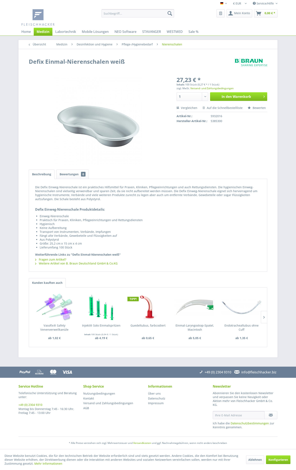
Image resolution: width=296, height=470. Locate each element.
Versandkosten (142, 443)
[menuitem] (138, 13)
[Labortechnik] (65, 32)
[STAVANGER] (151, 32)
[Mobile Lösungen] (95, 32)
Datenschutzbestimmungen (250, 423)
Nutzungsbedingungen (99, 393)
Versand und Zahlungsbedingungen (108, 403)
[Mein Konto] (239, 13)
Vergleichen (187, 108)
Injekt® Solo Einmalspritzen (101, 325)
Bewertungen (73, 174)
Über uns (154, 393)
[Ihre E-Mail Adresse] (239, 415)
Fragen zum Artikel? (50, 259)
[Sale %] (193, 32)
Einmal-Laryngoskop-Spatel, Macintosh (195, 327)
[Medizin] (43, 32)
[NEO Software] (125, 32)
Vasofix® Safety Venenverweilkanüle (54, 327)
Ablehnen (255, 460)
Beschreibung (41, 174)
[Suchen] (169, 13)
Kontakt (88, 398)
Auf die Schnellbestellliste (222, 108)
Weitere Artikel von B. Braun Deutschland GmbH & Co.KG (76, 263)
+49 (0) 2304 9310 (30, 405)
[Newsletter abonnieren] (270, 415)
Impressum (156, 403)
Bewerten (257, 108)
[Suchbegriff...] (138, 13)
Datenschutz (156, 398)
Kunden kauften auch (47, 283)
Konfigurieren (278, 460)
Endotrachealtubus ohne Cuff (241, 327)
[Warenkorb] (266, 13)
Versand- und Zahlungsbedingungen (212, 88)
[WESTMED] (175, 32)
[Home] (26, 32)
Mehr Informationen (48, 463)
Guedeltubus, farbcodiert (148, 325)
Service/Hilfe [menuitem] (264, 3)
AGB (86, 408)
